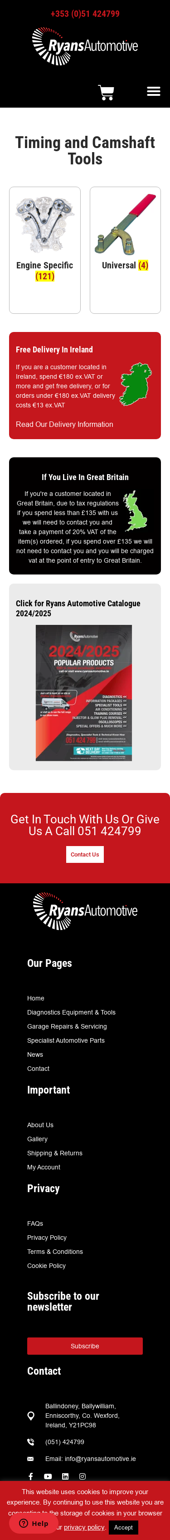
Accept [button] (123, 1527)
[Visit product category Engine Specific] (45, 240)
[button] (153, 91)
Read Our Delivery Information (64, 424)
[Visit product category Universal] (125, 235)
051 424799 (109, 831)
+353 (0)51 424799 (85, 13)
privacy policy (84, 1527)
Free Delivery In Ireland (54, 349)
